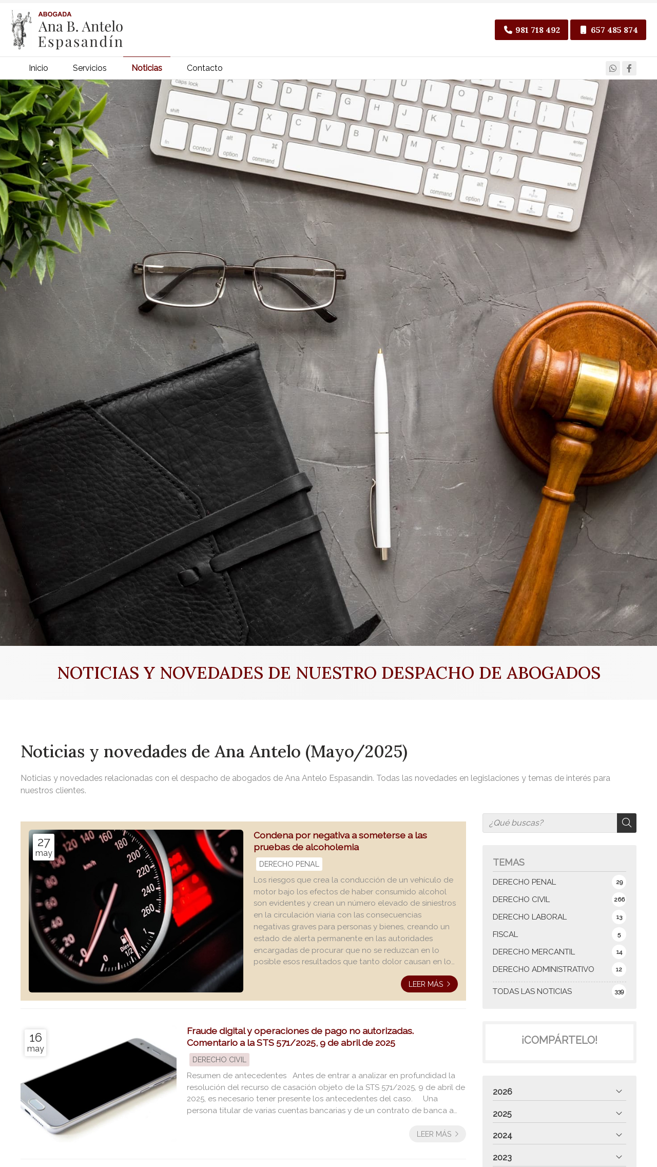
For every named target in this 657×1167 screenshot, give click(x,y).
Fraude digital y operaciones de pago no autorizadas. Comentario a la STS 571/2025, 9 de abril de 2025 (300, 1040)
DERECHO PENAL (289, 868)
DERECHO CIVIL (219, 1063)
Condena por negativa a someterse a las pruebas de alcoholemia (340, 845)
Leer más (426, 988)
